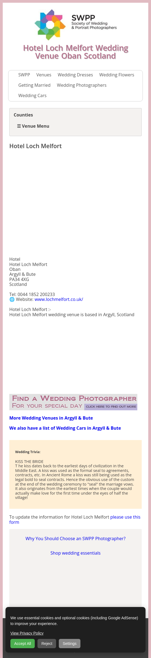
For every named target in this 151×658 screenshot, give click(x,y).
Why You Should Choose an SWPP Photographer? (75, 539)
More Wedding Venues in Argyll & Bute (51, 418)
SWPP (24, 74)
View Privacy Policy (26, 633)
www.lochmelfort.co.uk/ (58, 299)
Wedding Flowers (116, 74)
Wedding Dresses (75, 74)
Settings (70, 643)
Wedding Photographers (81, 85)
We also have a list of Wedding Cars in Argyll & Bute (65, 428)
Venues (43, 74)
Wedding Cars (32, 95)
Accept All (22, 643)
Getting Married (34, 85)
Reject (46, 643)
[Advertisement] (75, 204)
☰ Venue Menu (33, 126)
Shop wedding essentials (75, 553)
